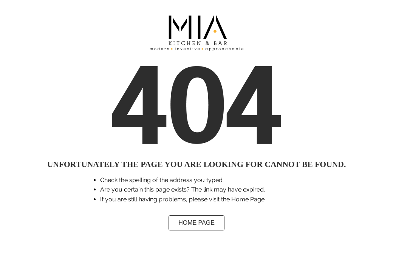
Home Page (196, 222)
